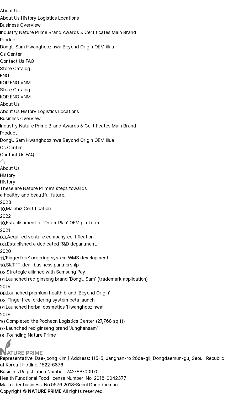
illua (110, 46)
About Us (10, 10)
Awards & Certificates (86, 32)
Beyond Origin (78, 46)
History (28, 17)
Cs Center (11, 54)
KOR (4, 82)
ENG (4, 75)
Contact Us (12, 61)
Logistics (47, 17)
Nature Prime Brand (40, 32)
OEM (99, 46)
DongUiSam (12, 46)
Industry (9, 32)
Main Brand (124, 32)
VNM (25, 82)
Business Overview (20, 25)
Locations (68, 17)
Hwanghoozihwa (43, 46)
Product (8, 39)
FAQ (30, 61)
